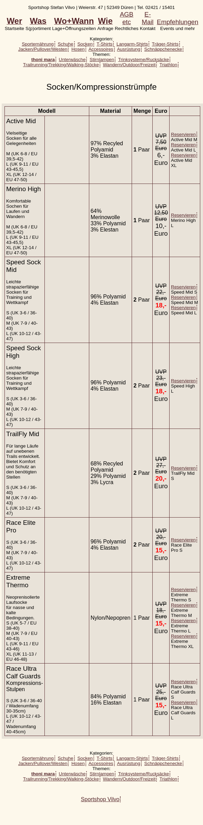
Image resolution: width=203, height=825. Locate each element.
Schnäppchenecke (163, 49)
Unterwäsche (72, 59)
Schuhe (65, 44)
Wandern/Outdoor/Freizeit (129, 64)
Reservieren (183, 134)
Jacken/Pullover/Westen (43, 49)
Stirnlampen (102, 59)
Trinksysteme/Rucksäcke (143, 59)
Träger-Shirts (165, 44)
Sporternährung (38, 44)
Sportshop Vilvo (100, 799)
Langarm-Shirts (132, 44)
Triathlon (168, 64)
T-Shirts (104, 44)
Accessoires (101, 49)
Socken (84, 44)
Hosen (78, 49)
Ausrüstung (128, 49)
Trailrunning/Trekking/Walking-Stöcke (61, 64)
